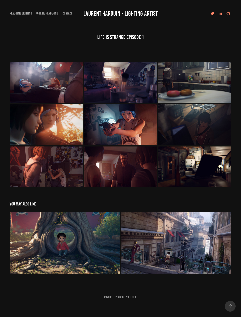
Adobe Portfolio (127, 297)
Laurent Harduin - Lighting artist (120, 13)
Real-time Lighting (21, 13)
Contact (67, 13)
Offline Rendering (47, 13)
